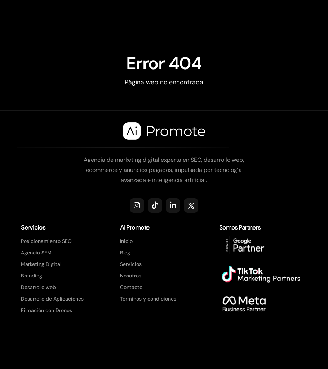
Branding (31, 275)
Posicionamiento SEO (46, 241)
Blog (125, 252)
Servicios (131, 264)
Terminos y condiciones (148, 298)
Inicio (126, 241)
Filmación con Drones (46, 310)
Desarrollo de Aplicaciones (52, 298)
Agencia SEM (36, 252)
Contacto (131, 287)
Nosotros (130, 275)
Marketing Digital (41, 264)
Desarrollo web (38, 287)
